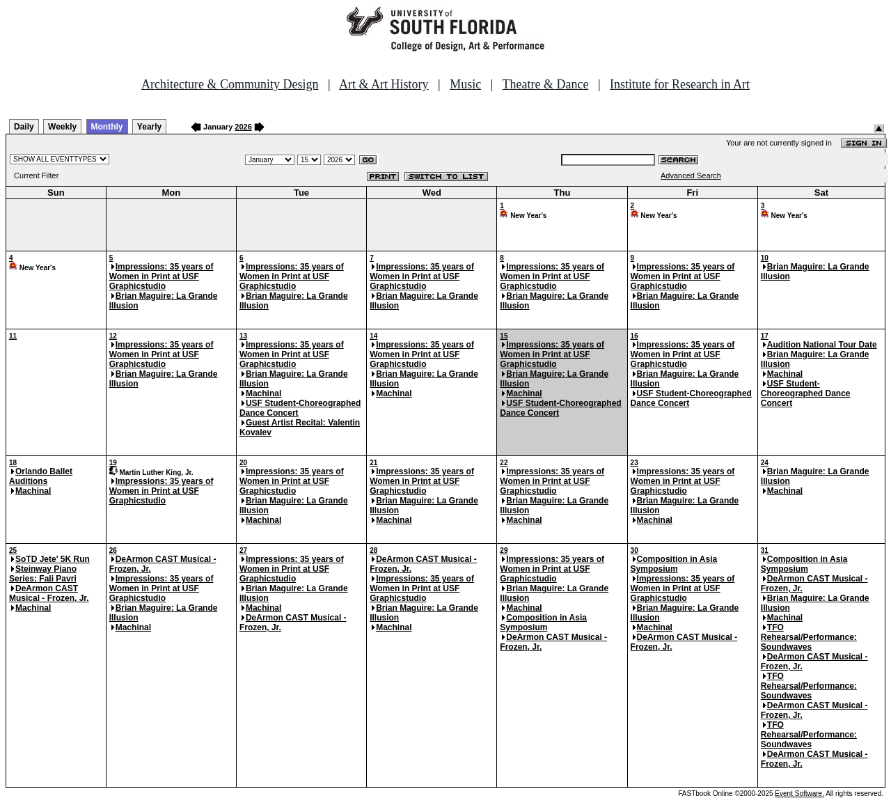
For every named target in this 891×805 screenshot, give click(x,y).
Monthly (107, 127)
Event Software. (799, 793)
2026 (243, 127)
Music (465, 84)
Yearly (149, 127)
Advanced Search (691, 175)
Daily (24, 127)
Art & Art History (384, 84)
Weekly (62, 127)
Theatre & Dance (545, 84)
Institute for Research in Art (680, 84)
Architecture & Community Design (229, 84)
